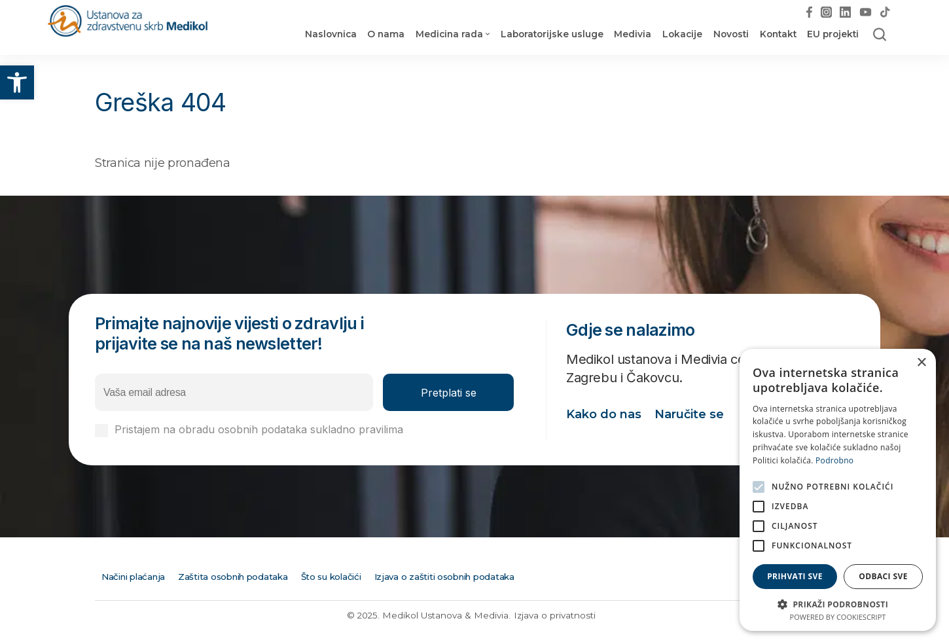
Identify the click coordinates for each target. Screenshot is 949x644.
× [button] (921, 363)
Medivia (632, 34)
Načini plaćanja (133, 576)
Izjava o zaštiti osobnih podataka (444, 576)
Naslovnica (331, 34)
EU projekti (833, 34)
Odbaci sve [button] (883, 576)
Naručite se (689, 414)
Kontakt (778, 34)
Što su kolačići (331, 576)
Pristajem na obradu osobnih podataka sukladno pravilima (306, 429)
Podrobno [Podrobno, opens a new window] (834, 460)
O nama (385, 34)
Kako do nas (603, 414)
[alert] (838, 490)
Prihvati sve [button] (795, 576)
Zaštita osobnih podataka (233, 576)
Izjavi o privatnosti (451, 429)
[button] (17, 82)
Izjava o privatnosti (555, 615)
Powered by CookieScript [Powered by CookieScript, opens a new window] (838, 617)
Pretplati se (448, 392)
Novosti (731, 34)
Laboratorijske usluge (552, 34)
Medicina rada (449, 34)
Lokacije (682, 34)
